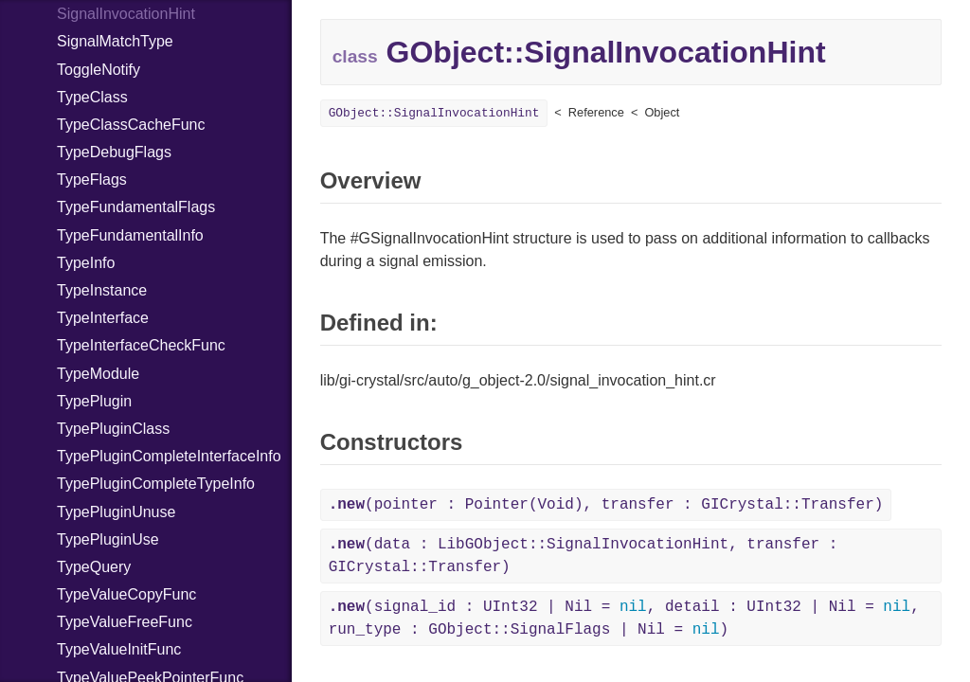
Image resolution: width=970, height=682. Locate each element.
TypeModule (98, 374)
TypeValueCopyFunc (126, 594)
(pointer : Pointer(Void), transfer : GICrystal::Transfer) (606, 504)
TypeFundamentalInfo (130, 235)
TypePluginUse (108, 539)
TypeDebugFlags (114, 152)
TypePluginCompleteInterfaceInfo (169, 456)
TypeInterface (103, 318)
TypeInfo (86, 263)
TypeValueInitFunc (119, 649)
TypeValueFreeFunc (124, 622)
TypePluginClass (113, 429)
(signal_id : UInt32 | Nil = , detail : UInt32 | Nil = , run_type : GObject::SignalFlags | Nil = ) (624, 618)
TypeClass (92, 97)
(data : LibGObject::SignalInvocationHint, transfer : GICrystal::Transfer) (583, 556)
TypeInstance (102, 290)
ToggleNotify (98, 70)
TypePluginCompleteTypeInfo (156, 484)
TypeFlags (92, 179)
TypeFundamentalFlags (136, 207)
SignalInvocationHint (126, 14)
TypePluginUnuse (116, 512)
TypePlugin (94, 401)
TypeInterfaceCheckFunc (141, 345)
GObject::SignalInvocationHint (434, 113)
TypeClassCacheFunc (131, 125)
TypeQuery (94, 567)
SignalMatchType (115, 41)
